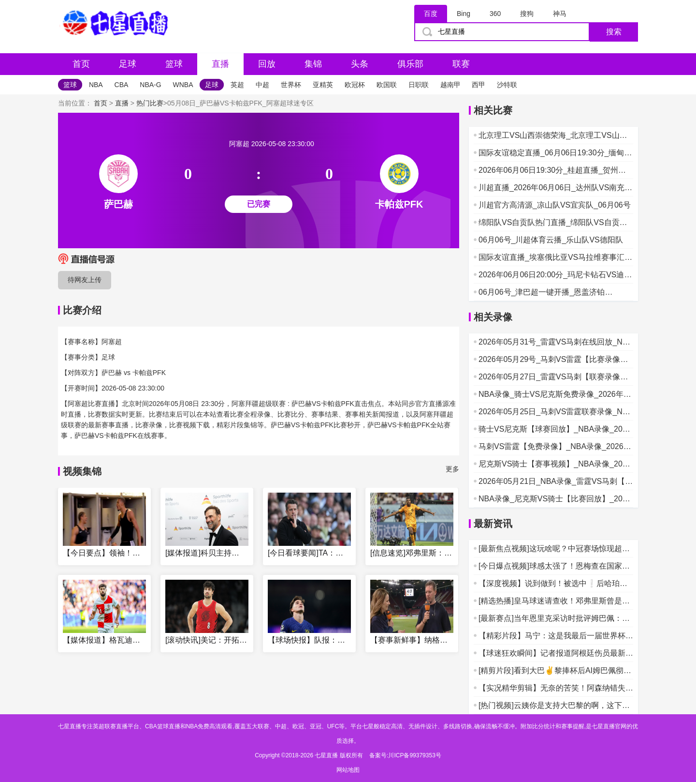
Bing (463, 13)
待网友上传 (85, 280)
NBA (96, 85)
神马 (559, 13)
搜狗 (527, 13)
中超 (262, 85)
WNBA (183, 85)
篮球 (174, 64)
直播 (220, 64)
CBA (122, 85)
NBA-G (150, 85)
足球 (127, 64)
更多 (452, 469)
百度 (430, 13)
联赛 (461, 64)
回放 (267, 64)
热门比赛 (149, 103)
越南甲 (450, 85)
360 (495, 13)
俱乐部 (410, 64)
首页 (81, 64)
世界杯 (291, 85)
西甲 (478, 85)
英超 (237, 85)
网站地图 (348, 770)
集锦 (313, 64)
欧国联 (387, 85)
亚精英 (323, 85)
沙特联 (507, 85)
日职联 (418, 85)
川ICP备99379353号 (414, 755)
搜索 (614, 32)
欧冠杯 (355, 85)
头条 (359, 64)
